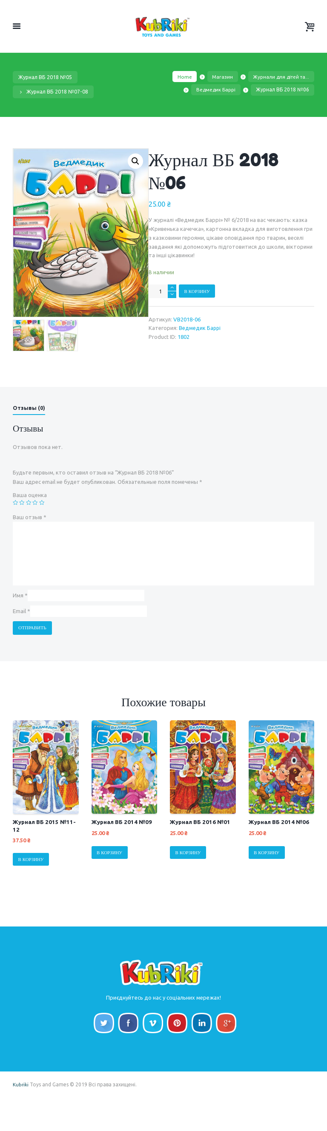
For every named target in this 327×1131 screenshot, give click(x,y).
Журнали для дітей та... (279, 77)
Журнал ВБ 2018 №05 (45, 77)
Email (21, 636)
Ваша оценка (30, 519)
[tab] (29, 433)
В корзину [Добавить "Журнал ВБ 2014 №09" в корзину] (110, 878)
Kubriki (21, 1117)
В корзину (197, 291)
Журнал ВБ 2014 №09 (123, 847)
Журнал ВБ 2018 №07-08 (57, 91)
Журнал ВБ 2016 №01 (201, 847)
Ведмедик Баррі (215, 90)
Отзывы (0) (29, 432)
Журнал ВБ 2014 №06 (280, 847)
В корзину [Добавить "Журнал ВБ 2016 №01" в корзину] (188, 878)
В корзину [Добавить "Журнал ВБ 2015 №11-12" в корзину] (31, 885)
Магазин (219, 77)
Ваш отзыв (29, 541)
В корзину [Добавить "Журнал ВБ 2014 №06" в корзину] (267, 878)
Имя (20, 619)
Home (180, 77)
